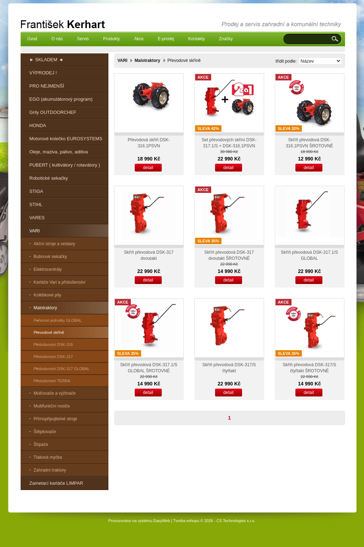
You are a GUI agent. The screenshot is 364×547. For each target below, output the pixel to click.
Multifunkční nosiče (52, 406)
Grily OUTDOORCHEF (53, 112)
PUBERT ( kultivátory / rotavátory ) (65, 165)
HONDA (38, 125)
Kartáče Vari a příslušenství (60, 282)
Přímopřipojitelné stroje (55, 418)
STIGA (36, 191)
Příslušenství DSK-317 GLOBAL (62, 369)
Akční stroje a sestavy (54, 243)
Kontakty (196, 38)
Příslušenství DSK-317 (53, 356)
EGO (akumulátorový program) (61, 99)
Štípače (41, 444)
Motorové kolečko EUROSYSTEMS (66, 138)
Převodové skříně (49, 332)
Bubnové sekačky (50, 256)
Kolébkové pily (47, 295)
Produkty (111, 38)
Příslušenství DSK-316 (53, 344)
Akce (139, 38)
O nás (57, 38)
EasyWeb (161, 521)
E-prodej (166, 38)
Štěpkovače (45, 431)
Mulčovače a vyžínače (55, 393)
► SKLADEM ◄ (46, 59)
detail (148, 167)
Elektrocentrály (48, 269)
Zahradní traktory (50, 470)
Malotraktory (45, 307)
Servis (83, 38)
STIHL (36, 204)
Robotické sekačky (49, 178)
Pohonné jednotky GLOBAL (58, 320)
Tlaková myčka (48, 457)
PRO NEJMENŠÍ (47, 86)
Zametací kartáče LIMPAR (56, 483)
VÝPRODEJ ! (43, 72)
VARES (37, 217)
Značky (226, 38)
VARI (35, 230)
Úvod (32, 38)
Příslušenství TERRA (52, 381)
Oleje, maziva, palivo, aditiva (59, 151)
